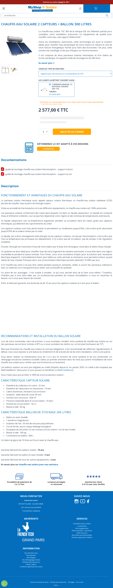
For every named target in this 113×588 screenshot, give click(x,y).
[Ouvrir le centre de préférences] (4, 583)
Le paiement (81, 526)
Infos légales (31, 557)
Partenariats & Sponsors (31, 562)
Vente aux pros (81, 533)
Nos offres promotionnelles (82, 535)
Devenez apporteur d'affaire (82, 537)
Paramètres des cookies (82, 524)
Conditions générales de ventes (31, 567)
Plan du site (79, 582)
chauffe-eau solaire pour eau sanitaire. (39, 464)
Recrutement (31, 555)
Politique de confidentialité (58, 582)
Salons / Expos (31, 564)
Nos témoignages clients (31, 560)
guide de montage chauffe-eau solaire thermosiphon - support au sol (38, 174)
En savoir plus (47, 63)
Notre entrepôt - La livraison (82, 531)
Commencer (48, 149)
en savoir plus (54, 94)
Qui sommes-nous (31, 553)
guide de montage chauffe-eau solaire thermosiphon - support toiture (39, 169)
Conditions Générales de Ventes (39, 582)
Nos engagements (81, 528)
